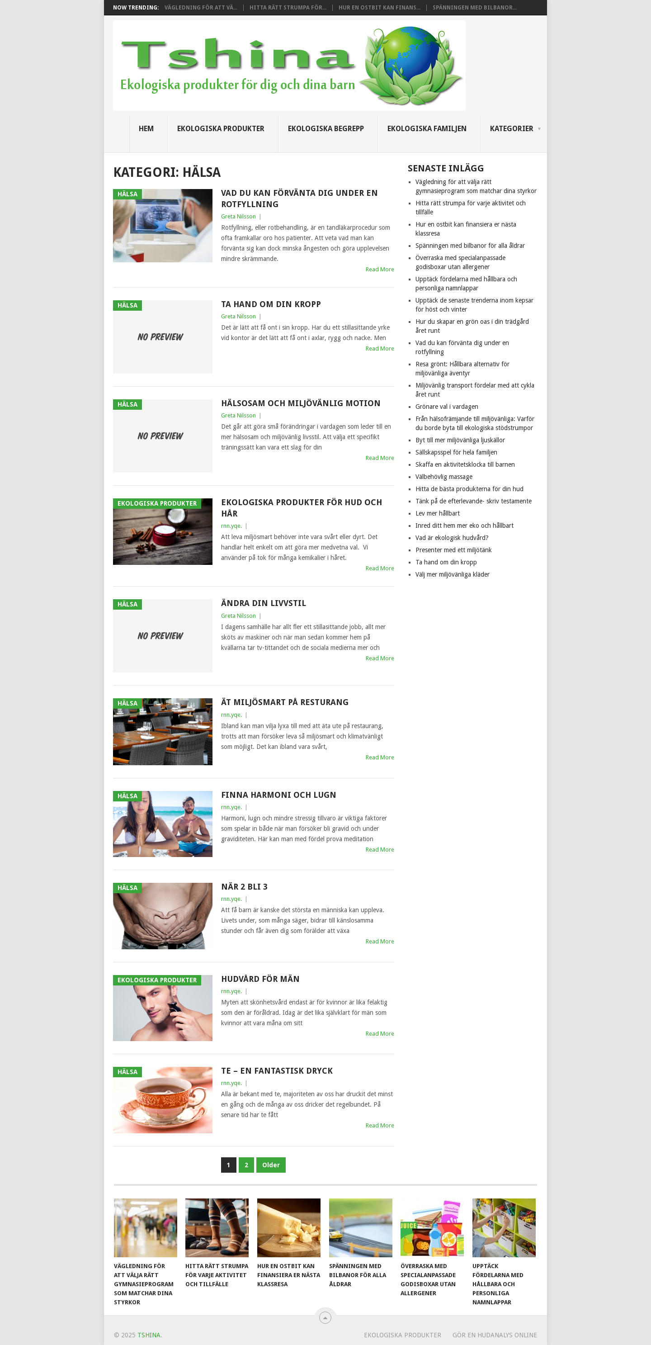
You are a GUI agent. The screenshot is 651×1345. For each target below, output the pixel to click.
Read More (380, 269)
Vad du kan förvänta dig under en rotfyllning (299, 198)
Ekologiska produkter (220, 128)
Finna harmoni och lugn (278, 795)
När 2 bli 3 (244, 886)
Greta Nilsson (238, 216)
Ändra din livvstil (263, 603)
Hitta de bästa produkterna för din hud (469, 489)
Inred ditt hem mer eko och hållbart (464, 525)
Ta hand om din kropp (271, 304)
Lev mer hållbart (437, 513)
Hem (146, 128)
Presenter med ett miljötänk (453, 550)
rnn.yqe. (231, 525)
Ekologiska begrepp (326, 128)
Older (271, 1165)
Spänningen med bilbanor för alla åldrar (470, 245)
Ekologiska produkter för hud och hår (301, 507)
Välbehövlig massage (443, 476)
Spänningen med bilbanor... (475, 8)
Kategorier (511, 128)
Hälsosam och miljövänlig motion (301, 403)
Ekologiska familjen (427, 128)
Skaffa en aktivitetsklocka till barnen (465, 464)
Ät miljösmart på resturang (285, 702)
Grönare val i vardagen (446, 406)
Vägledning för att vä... (201, 8)
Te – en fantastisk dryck (277, 1070)
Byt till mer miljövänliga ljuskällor (460, 440)
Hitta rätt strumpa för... (288, 8)
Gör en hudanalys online (495, 1335)
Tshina (148, 1335)
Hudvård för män (260, 979)
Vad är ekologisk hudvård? (452, 537)
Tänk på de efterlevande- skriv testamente (473, 501)
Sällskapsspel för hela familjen (456, 452)
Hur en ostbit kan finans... (379, 8)
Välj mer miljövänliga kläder (452, 574)
